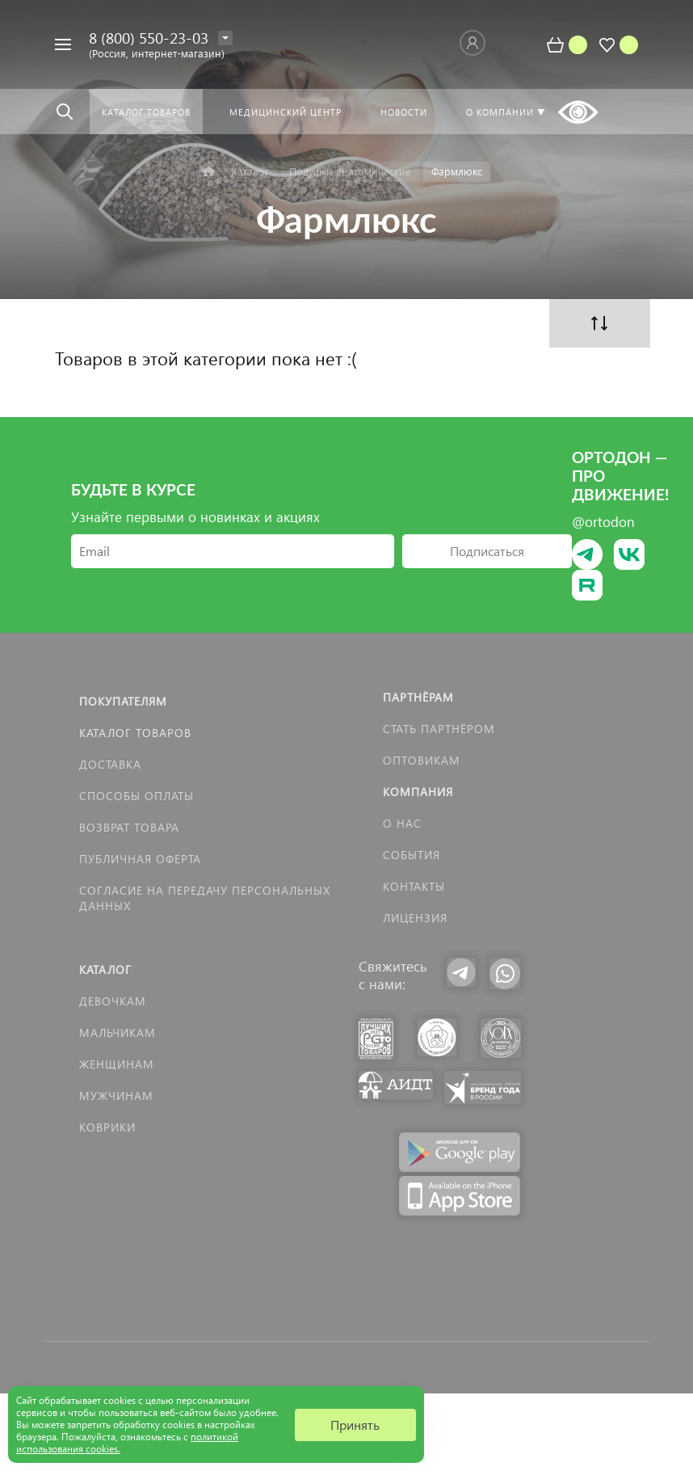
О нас (402, 823)
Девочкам (112, 1001)
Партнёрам (418, 697)
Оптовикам (421, 760)
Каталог (105, 969)
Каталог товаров (135, 732)
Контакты (414, 886)
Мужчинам (116, 1095)
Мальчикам (117, 1032)
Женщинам (116, 1064)
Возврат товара (129, 827)
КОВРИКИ (107, 1127)
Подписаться (487, 550)
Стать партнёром (439, 728)
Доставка (110, 764)
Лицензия (415, 917)
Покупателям (123, 701)
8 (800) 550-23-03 (148, 37)
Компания (418, 791)
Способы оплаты (136, 795)
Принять (355, 1424)
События (411, 854)
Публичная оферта (140, 858)
